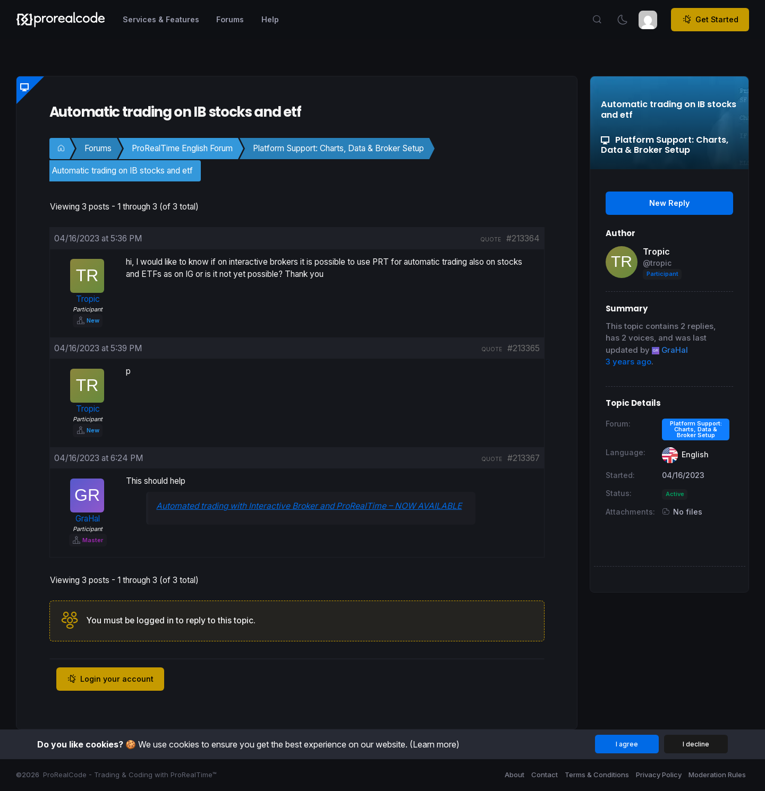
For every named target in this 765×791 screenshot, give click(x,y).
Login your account (110, 679)
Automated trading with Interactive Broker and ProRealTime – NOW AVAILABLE (309, 506)
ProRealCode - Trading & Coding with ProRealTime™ (130, 774)
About (514, 774)
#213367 (523, 458)
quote (490, 239)
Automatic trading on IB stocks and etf (122, 171)
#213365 (523, 348)
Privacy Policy (659, 774)
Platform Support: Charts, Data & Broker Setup (338, 148)
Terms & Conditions (597, 774)
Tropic (656, 251)
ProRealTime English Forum (182, 148)
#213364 (523, 238)
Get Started (710, 19)
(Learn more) (435, 744)
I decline (696, 744)
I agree (627, 744)
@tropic (657, 262)
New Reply (669, 202)
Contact (544, 774)
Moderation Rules (717, 774)
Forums (98, 148)
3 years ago (628, 362)
